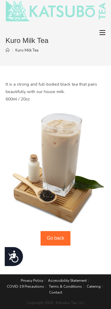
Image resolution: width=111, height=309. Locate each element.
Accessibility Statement (67, 280)
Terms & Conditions (65, 286)
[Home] (7, 50)
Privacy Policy (32, 280)
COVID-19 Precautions (25, 286)
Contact (55, 292)
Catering (94, 286)
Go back (55, 238)
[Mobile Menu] (102, 33)
